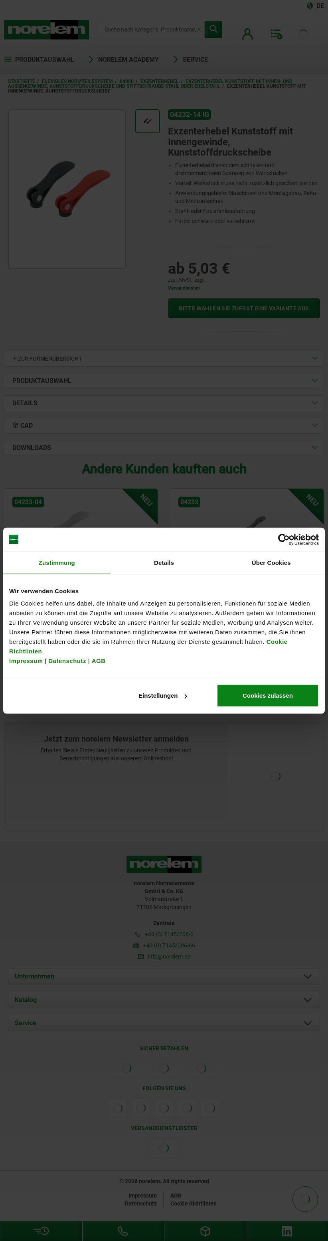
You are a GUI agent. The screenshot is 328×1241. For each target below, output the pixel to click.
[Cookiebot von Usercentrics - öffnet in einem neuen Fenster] (284, 539)
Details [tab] (164, 562)
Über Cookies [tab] (271, 562)
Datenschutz (67, 660)
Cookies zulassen (268, 695)
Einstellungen (162, 695)
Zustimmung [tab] (57, 562)
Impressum (26, 660)
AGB (99, 660)
